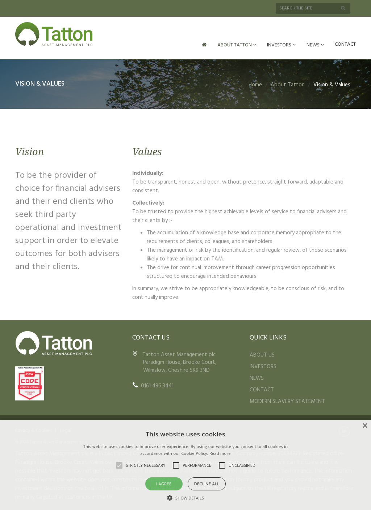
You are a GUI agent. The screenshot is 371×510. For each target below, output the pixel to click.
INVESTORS (281, 45)
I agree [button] (164, 483)
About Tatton (288, 84)
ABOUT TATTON (236, 45)
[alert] (185, 465)
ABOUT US (262, 354)
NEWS (315, 45)
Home (255, 84)
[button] (185, 497)
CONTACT (345, 44)
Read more (220, 453)
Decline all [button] (207, 483)
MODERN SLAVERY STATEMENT (287, 400)
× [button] (364, 426)
